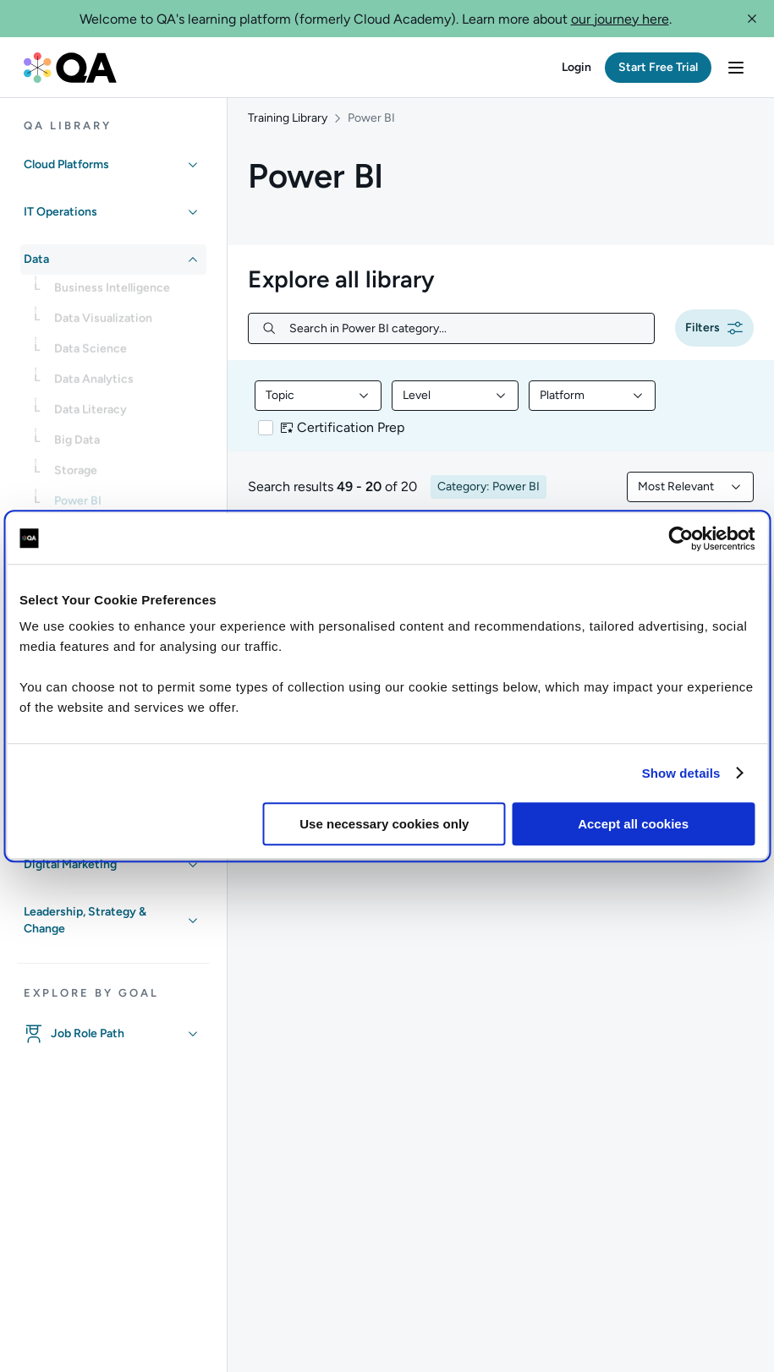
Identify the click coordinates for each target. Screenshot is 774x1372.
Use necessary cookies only (384, 824)
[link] (126, 293)
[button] (752, 18)
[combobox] (318, 407)
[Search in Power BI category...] (465, 340)
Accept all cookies (633, 824)
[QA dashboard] (70, 68)
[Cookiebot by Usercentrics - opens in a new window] (681, 538)
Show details (681, 773)
